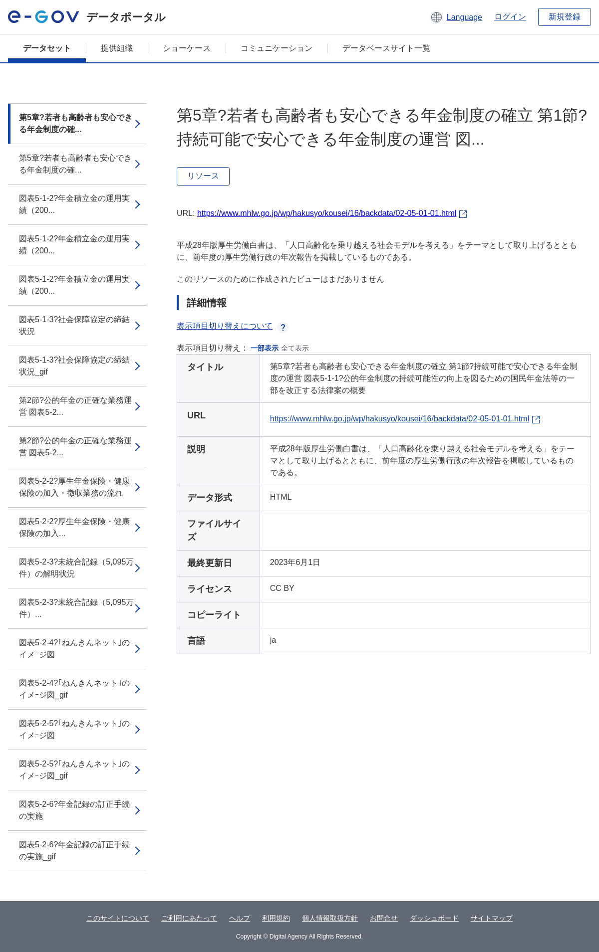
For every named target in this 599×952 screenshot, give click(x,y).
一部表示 (265, 348)
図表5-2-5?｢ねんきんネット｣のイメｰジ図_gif (74, 770)
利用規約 (276, 918)
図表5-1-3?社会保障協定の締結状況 (74, 325)
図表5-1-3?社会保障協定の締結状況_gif (74, 366)
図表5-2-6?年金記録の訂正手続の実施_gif (74, 850)
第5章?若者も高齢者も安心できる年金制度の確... (75, 123)
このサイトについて (117, 918)
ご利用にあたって (189, 918)
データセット (47, 48)
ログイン (510, 16)
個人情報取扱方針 (330, 918)
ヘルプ (239, 918)
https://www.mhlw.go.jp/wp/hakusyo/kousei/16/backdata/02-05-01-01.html (326, 213)
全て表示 (295, 348)
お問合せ (384, 918)
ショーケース (187, 48)
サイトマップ (492, 918)
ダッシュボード (434, 918)
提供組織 (117, 48)
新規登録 (565, 16)
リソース (203, 176)
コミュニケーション (276, 48)
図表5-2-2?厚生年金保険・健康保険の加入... (74, 527)
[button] (456, 16)
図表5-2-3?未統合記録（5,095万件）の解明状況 (76, 568)
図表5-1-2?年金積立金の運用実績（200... (74, 204)
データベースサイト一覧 (386, 48)
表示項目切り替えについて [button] (233, 326)
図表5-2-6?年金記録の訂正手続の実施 (74, 810)
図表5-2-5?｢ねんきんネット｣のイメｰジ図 (74, 729)
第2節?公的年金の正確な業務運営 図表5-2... (75, 406)
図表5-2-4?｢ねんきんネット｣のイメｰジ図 (74, 648)
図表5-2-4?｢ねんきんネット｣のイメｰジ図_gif (74, 689)
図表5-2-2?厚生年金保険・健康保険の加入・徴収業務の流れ (74, 487)
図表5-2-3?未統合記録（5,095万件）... (76, 608)
